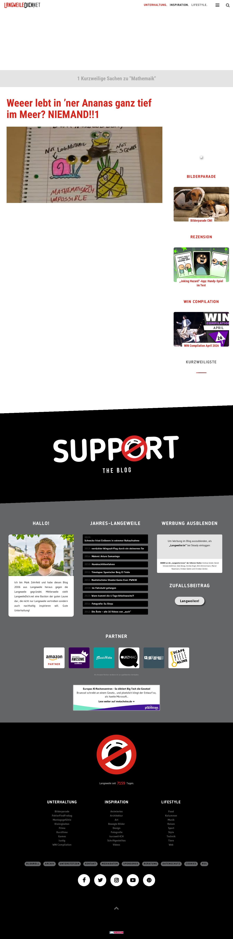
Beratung (150, 864)
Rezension (201, 237)
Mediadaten (110, 864)
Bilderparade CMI (201, 220)
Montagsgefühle (62, 819)
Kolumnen (171, 815)
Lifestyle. (199, 5)
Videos (116, 844)
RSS (204, 864)
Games (62, 836)
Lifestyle (171, 802)
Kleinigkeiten (62, 823)
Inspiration (116, 802)
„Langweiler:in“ (178, 545)
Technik (171, 836)
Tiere (171, 840)
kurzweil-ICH (116, 836)
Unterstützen (69, 864)
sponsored (130, 864)
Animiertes (116, 811)
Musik (171, 819)
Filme (62, 828)
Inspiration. (179, 5)
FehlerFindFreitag (62, 815)
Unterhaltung (62, 802)
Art (116, 819)
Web (171, 844)
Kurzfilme (62, 832)
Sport (171, 828)
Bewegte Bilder (116, 823)
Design (116, 828)
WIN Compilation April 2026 (201, 345)
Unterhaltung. (155, 5)
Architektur (116, 815)
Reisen (171, 823)
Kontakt (90, 864)
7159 (121, 783)
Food (171, 811)
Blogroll (32, 864)
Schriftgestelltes (116, 840)
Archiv (49, 864)
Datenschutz (171, 864)
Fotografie (116, 832)
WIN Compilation (201, 302)
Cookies (191, 864)
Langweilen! (189, 601)
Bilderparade (201, 177)
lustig (62, 840)
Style (171, 832)
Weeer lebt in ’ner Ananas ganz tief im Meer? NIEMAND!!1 (79, 109)
